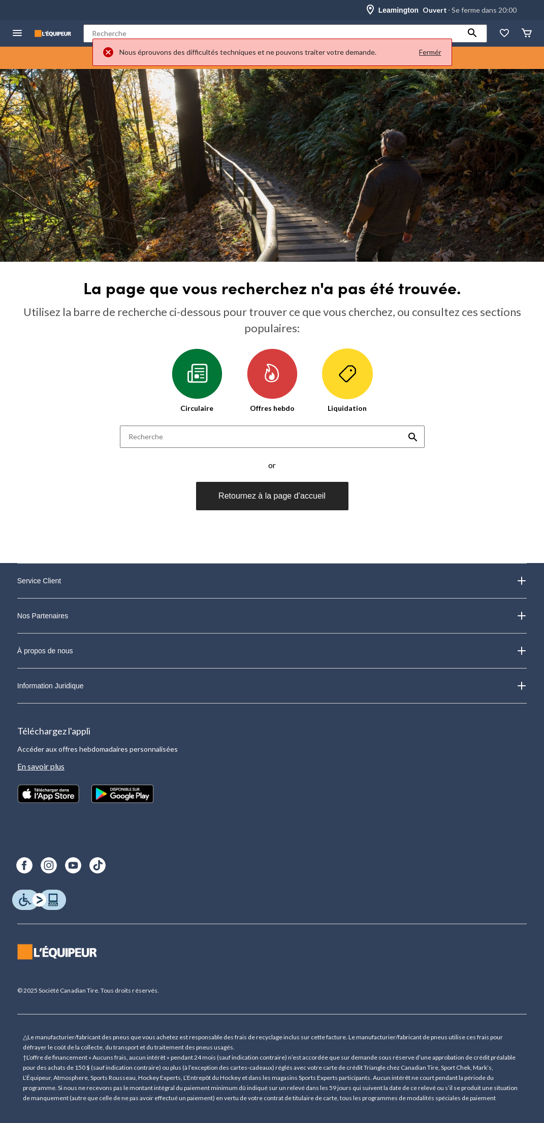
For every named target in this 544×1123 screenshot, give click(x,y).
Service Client (272, 581)
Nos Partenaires (272, 616)
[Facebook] (24, 865)
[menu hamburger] (17, 33)
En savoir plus (41, 766)
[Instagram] (49, 865)
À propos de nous (272, 651)
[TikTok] (97, 865)
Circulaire (197, 380)
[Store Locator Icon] (370, 10)
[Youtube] (73, 865)
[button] (472, 33)
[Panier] (527, 34)
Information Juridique (272, 686)
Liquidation (347, 380)
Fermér (430, 52)
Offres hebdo (272, 380)
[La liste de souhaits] (504, 34)
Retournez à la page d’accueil (272, 496)
